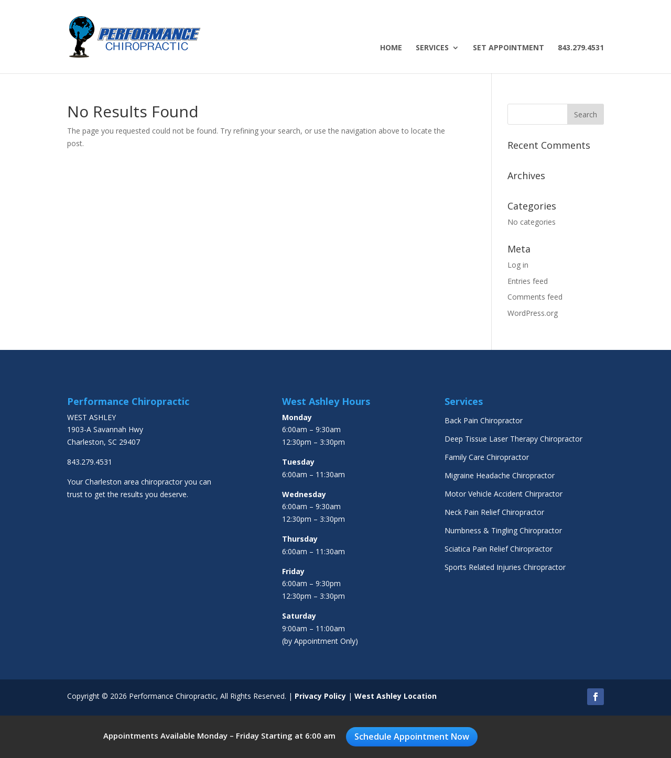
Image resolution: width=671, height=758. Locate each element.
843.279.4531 (581, 48)
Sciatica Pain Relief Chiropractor (499, 549)
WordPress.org (532, 313)
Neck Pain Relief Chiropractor (494, 512)
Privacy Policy (320, 696)
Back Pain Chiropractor (484, 420)
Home (391, 48)
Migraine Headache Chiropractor (500, 475)
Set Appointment (508, 48)
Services (432, 48)
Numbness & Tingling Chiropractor (503, 530)
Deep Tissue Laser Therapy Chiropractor (513, 439)
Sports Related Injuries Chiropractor (505, 567)
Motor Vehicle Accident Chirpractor (503, 494)
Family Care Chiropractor (487, 457)
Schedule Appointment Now (411, 736)
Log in (517, 265)
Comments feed (534, 297)
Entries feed (527, 281)
